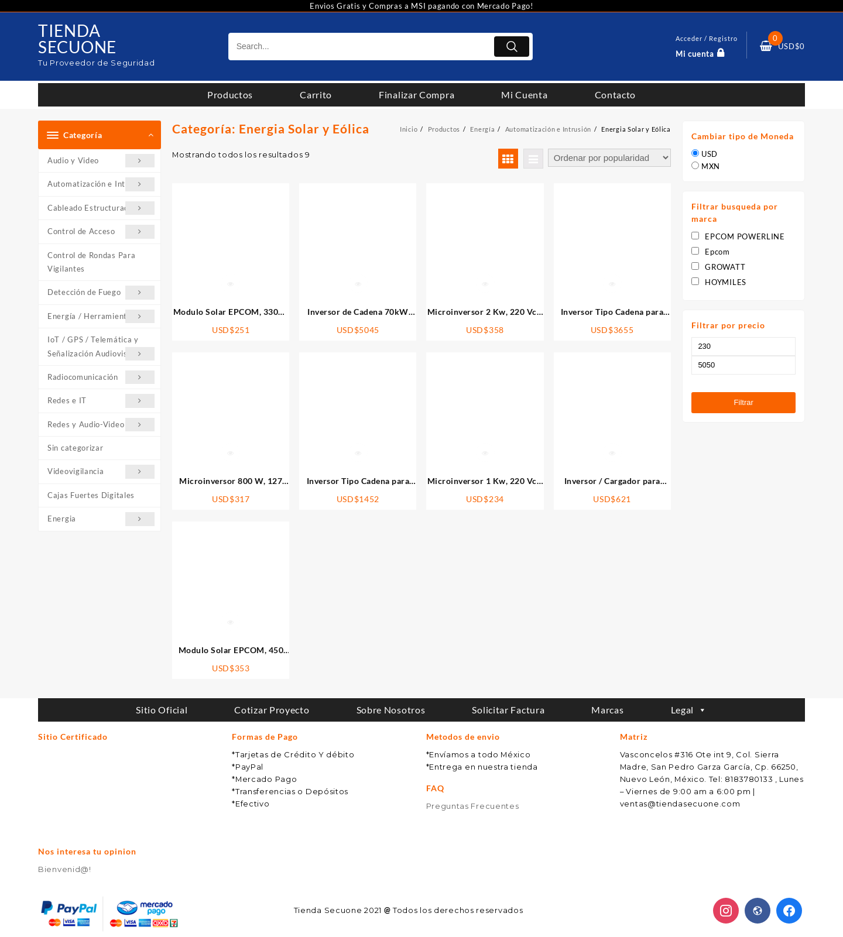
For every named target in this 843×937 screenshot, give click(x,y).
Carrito (316, 94)
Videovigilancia (101, 471)
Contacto (615, 94)
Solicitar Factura (508, 709)
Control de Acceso (101, 231)
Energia (101, 519)
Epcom (710, 251)
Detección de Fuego (101, 292)
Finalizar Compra (416, 94)
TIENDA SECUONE (80, 38)
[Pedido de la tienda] (609, 158)
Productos (230, 94)
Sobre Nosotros (391, 709)
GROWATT (718, 267)
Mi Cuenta (524, 94)
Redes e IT (101, 400)
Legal (689, 709)
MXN (710, 166)
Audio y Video (101, 160)
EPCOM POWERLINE (738, 236)
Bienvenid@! (64, 869)
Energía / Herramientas (101, 316)
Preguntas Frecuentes (472, 806)
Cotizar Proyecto (271, 709)
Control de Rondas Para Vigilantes (91, 261)
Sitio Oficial (161, 709)
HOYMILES (718, 282)
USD (709, 154)
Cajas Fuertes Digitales (91, 495)
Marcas (607, 709)
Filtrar (743, 402)
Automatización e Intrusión (101, 184)
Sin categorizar (75, 447)
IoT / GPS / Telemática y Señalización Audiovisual (101, 348)
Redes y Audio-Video (101, 424)
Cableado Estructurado (101, 208)
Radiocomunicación (101, 377)
